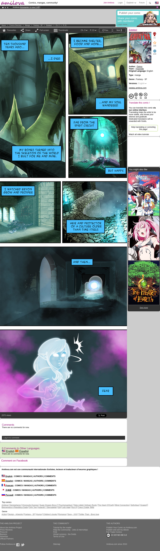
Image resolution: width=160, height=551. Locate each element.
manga (27, 25)
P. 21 (65, 25)
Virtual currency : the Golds (64, 534)
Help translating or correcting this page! (143, 128)
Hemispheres (15, 505)
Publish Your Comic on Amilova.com (121, 527)
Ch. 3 (57, 25)
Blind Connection (122, 505)
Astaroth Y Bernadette (47, 507)
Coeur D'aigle (84, 507)
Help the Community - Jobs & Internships (70, 530)
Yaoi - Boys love (92, 514)
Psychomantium (65, 505)
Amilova (5, 505)
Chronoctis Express (30, 505)
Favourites (11, 30)
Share (27, 30)
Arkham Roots (91, 505)
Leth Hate (66, 507)
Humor (39, 514)
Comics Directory (15, 25)
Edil (59, 507)
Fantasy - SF (38, 25)
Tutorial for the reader (62, 527)
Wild (92, 507)
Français (7, 485)
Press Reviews (6, 530)
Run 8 (74, 507)
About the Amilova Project (11, 527)
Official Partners (6, 539)
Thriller (81, 514)
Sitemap (56, 544)
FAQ (55, 532)
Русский (7, 495)
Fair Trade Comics (114, 532)
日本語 (6, 490)
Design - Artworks (15, 514)
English (8, 451)
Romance (62, 514)
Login (120, 3)
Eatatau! (49, 25)
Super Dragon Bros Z (48, 505)
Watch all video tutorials (139, 134)
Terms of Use (58, 536)
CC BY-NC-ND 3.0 (116, 535)
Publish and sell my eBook (117, 530)
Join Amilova (108, 3)
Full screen (44, 30)
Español (21, 451)
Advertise (4, 536)
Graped (143, 505)
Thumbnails (63, 30)
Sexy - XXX (72, 514)
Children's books (50, 514)
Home (4, 25)
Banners (3, 534)
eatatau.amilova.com (138, 88)
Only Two (33, 507)
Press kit (3, 532)
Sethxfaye (135, 505)
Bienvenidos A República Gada (15, 507)
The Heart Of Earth (106, 505)
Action (4, 514)
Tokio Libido (78, 505)
